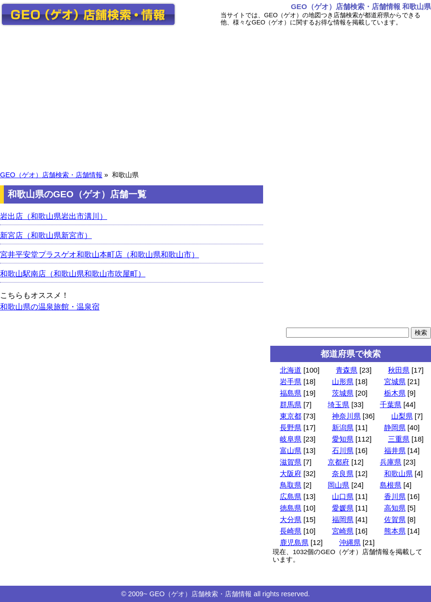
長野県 (290, 427)
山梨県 (402, 416)
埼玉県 (338, 404)
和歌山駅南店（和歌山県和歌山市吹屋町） (72, 274)
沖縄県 (350, 542)
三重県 (398, 439)
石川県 (343, 450)
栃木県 (395, 393)
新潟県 (343, 427)
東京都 (290, 416)
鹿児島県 (294, 542)
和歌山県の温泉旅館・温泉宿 (49, 307)
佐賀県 (395, 519)
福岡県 (343, 519)
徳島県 (290, 508)
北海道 (290, 370)
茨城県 (343, 393)
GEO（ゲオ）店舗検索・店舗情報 (51, 175)
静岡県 (395, 427)
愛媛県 (343, 508)
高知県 (395, 508)
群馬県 (290, 404)
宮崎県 (343, 531)
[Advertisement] (215, 97)
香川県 (395, 496)
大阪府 (290, 473)
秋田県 (398, 370)
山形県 (343, 381)
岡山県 (338, 485)
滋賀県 (290, 462)
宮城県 (395, 381)
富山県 (290, 450)
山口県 (343, 496)
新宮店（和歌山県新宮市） (46, 235)
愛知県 (343, 439)
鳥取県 (290, 485)
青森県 (346, 370)
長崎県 (290, 531)
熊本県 (395, 531)
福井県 (395, 450)
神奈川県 (346, 416)
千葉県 (390, 404)
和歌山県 (398, 473)
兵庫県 (390, 462)
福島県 (290, 393)
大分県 (290, 519)
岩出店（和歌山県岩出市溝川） (53, 216)
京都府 (338, 462)
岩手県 (290, 381)
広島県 (290, 496)
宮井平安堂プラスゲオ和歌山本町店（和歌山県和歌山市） (99, 254)
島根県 (390, 485)
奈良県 (343, 473)
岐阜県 (290, 439)
